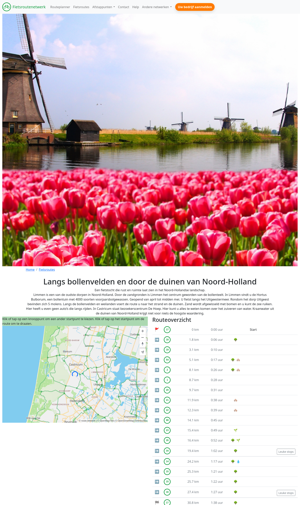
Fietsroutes (47, 269)
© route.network (87, 420)
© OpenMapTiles (106, 420)
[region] (75, 374)
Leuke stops (286, 451)
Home (30, 269)
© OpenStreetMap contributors (131, 420)
